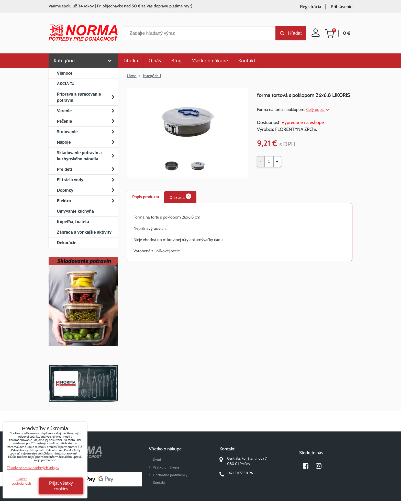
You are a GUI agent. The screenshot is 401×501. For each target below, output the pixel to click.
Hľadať (295, 33)
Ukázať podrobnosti (21, 481)
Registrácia (310, 6)
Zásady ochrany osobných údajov (33, 467)
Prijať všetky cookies (61, 486)
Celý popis (317, 109)
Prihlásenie (341, 6)
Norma (83, 383)
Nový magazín (83, 309)
